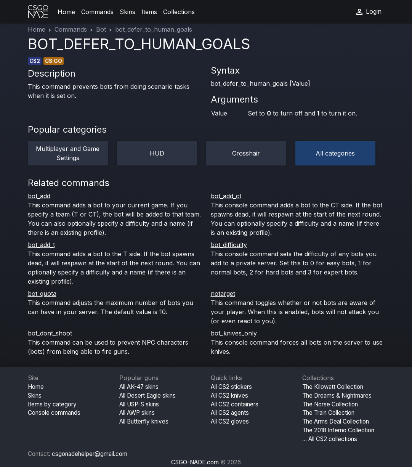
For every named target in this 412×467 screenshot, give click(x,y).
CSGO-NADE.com (195, 462)
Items (149, 12)
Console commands (54, 412)
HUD (157, 153)
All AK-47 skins (139, 386)
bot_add (39, 196)
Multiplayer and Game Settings (67, 153)
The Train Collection (328, 412)
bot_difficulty (229, 245)
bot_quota (42, 293)
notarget (223, 293)
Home (66, 12)
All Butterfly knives (143, 421)
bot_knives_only (234, 333)
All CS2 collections (332, 439)
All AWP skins (137, 412)
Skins (127, 12)
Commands (97, 12)
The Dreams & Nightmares (337, 395)
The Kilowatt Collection (332, 386)
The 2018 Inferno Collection (338, 430)
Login (368, 11)
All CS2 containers (234, 404)
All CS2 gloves (230, 421)
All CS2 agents (230, 412)
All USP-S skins (139, 404)
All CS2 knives (229, 395)
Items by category (52, 404)
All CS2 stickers (231, 386)
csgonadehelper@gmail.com (89, 453)
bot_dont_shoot (50, 333)
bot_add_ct (226, 196)
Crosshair (246, 153)
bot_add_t (41, 245)
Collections (179, 12)
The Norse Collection (330, 404)
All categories (335, 153)
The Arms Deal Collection (335, 421)
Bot (101, 29)
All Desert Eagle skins (147, 395)
